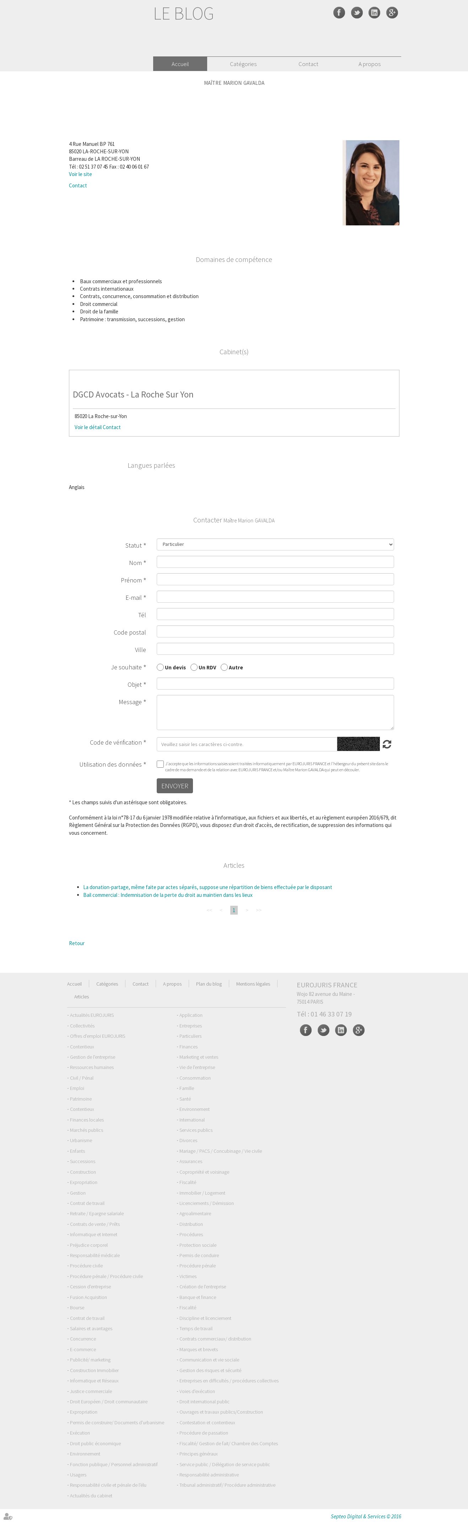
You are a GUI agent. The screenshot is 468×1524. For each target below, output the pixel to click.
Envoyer (174, 785)
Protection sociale (197, 1245)
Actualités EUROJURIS (92, 1015)
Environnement (194, 1109)
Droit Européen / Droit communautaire (108, 1401)
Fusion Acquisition (88, 1297)
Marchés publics (86, 1130)
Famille (186, 1088)
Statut (133, 545)
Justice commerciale (91, 1391)
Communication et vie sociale (209, 1359)
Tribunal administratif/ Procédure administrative (227, 1485)
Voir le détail (88, 427)
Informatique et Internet (93, 1234)
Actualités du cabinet (91, 1495)
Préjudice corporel (89, 1245)
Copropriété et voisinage (204, 1172)
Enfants (77, 1151)
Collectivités (82, 1026)
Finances (188, 1046)
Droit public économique (95, 1443)
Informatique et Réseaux (94, 1380)
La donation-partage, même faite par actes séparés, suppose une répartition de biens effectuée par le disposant (207, 887)
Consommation (195, 1078)
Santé (185, 1099)
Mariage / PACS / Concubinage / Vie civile (220, 1151)
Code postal (130, 632)
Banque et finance (197, 1297)
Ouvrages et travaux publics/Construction (221, 1412)
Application (191, 1015)
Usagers (78, 1474)
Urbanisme (81, 1140)
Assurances (190, 1161)
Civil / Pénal (81, 1078)
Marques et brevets (198, 1349)
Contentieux (82, 1046)
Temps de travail (196, 1328)
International (192, 1120)
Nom (135, 563)
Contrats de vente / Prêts (95, 1224)
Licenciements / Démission (206, 1203)
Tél (142, 615)
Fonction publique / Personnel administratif (114, 1464)
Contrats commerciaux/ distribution (215, 1339)
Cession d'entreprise (90, 1286)
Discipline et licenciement (205, 1318)
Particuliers (190, 1036)
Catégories (243, 64)
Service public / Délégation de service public (224, 1464)
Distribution (191, 1224)
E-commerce (83, 1349)
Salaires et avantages (91, 1328)
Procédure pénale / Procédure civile (106, 1276)
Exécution (80, 1433)
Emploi (77, 1088)
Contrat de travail (87, 1203)
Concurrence (83, 1339)
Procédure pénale (197, 1265)
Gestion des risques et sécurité (210, 1370)
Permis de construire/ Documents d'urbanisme (117, 1422)
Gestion (78, 1193)
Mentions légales (253, 984)
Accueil (180, 64)
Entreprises (190, 1026)
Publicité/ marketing (90, 1359)
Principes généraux (198, 1454)
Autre (236, 667)
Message (130, 702)
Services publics (196, 1130)
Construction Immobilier (94, 1370)
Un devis (175, 667)
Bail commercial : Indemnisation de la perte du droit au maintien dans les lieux (168, 895)
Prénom (131, 580)
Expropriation (83, 1182)
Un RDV (207, 667)
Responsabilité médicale (95, 1255)
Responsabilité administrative (209, 1474)
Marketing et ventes (198, 1057)
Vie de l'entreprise (197, 1067)
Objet (135, 684)
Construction (83, 1172)
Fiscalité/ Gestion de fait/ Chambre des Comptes (228, 1443)
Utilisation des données (110, 764)
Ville (140, 650)
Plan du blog (209, 984)
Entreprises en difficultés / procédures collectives (229, 1380)
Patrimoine (81, 1099)
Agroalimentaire (195, 1213)
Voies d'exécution (197, 1391)
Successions (82, 1161)
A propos (370, 64)
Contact (308, 64)
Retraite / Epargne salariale (97, 1213)
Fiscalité (187, 1182)
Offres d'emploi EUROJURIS (97, 1036)
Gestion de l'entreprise (92, 1057)
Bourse (77, 1307)
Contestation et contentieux (207, 1422)
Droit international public (204, 1401)
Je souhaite (126, 667)
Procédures (191, 1234)
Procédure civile (86, 1265)
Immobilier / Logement (202, 1193)
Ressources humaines (92, 1067)
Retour (77, 943)
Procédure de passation (203, 1433)
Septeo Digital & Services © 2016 (366, 1516)
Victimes (188, 1276)
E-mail (133, 597)
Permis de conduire (199, 1255)
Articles (81, 996)
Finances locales (87, 1120)
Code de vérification (116, 742)
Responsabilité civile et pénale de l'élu (108, 1485)
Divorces (188, 1140)
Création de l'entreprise (202, 1286)
